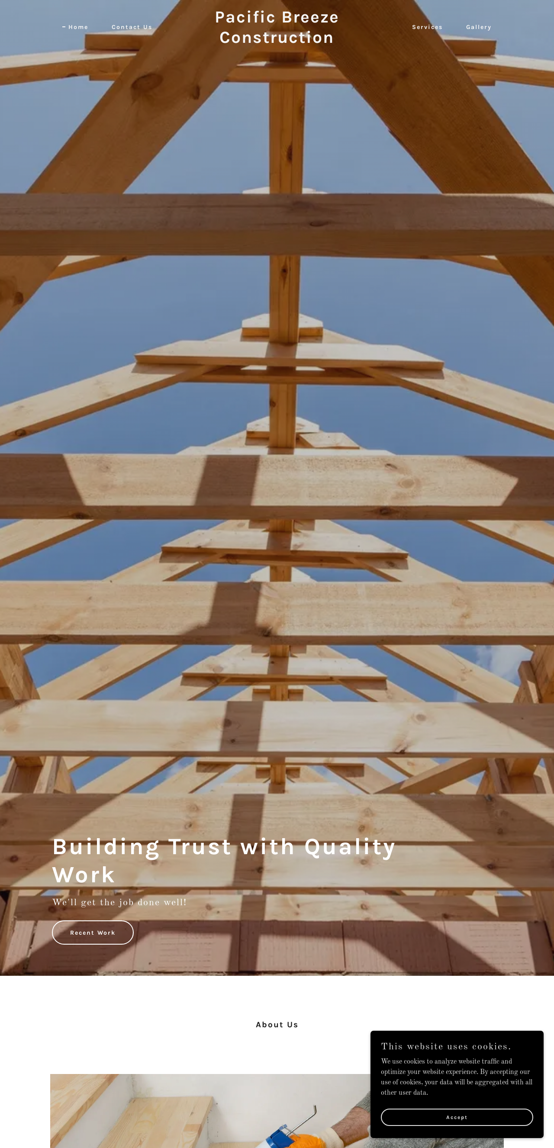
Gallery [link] (479, 27)
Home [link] (78, 27)
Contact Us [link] (132, 27)
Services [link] (427, 27)
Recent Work (93, 932)
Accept (457, 1117)
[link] (277, 41)
